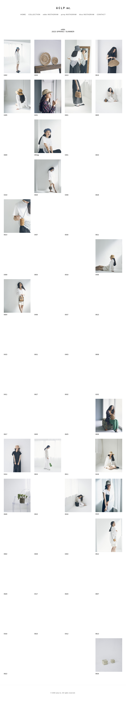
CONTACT (101, 14)
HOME (23, 14)
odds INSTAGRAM (50, 14)
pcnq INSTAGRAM (69, 14)
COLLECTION (34, 14)
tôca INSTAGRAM (86, 14)
